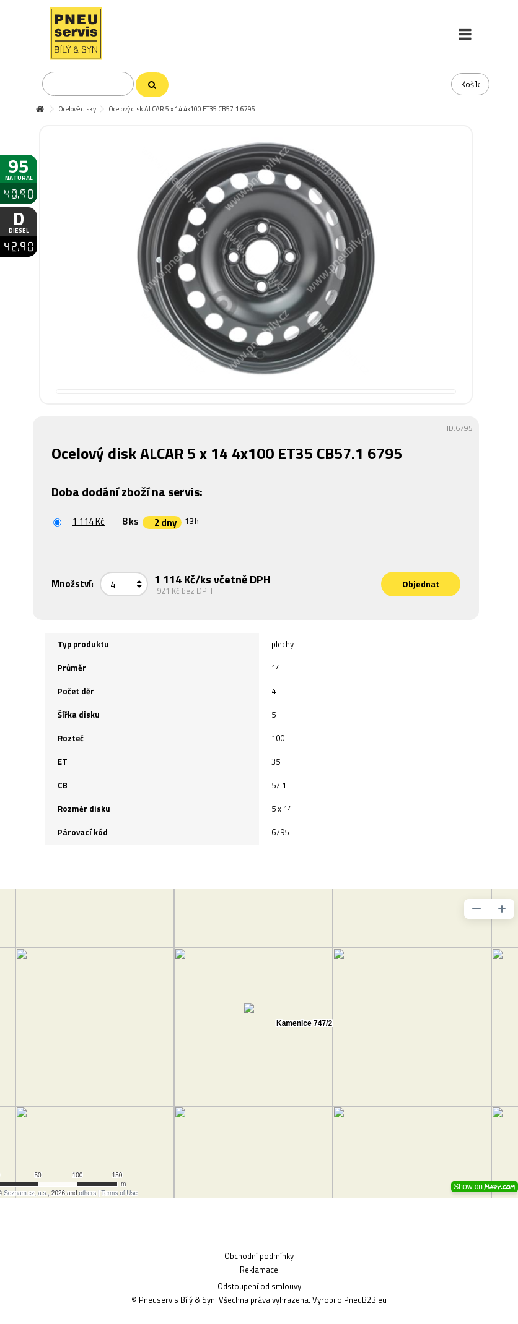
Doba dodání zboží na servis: (128, 491)
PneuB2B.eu (365, 1300)
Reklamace (259, 1269)
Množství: (72, 584)
